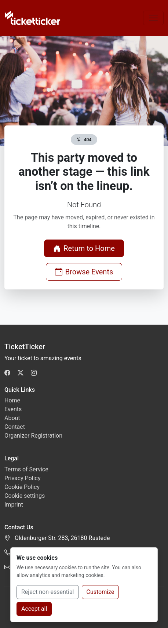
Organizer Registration (33, 435)
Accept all (34, 608)
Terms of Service (26, 469)
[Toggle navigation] (153, 18)
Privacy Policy (22, 478)
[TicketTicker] (32, 18)
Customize (100, 591)
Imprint (13, 504)
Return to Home (84, 248)
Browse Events (84, 271)
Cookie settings (24, 495)
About (12, 418)
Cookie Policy (22, 486)
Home (12, 400)
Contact (14, 426)
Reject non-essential (47, 591)
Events (13, 409)
